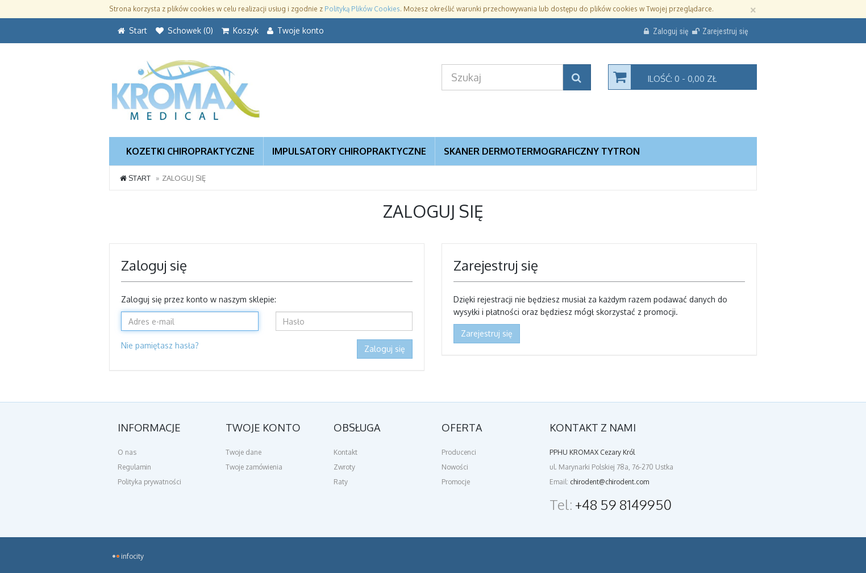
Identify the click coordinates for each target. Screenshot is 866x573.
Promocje (456, 482)
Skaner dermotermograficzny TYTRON (542, 151)
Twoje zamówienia (254, 467)
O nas (127, 452)
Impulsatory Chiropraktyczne (349, 151)
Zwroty (344, 467)
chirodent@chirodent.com (609, 482)
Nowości (455, 467)
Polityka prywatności (149, 482)
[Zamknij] (753, 9)
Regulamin (134, 467)
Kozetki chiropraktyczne (190, 151)
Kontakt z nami (592, 427)
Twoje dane (243, 452)
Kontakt (345, 452)
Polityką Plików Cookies (362, 9)
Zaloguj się (384, 349)
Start (135, 177)
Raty (341, 482)
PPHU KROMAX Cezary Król (592, 452)
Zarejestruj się (487, 333)
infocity (132, 556)
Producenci (459, 452)
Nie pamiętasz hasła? (160, 345)
